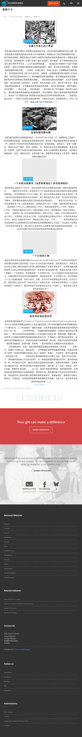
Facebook (7, 677)
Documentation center (12, 599)
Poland (6, 559)
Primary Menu (78, 3)
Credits (6, 716)
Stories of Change (10, 613)
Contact (7, 725)
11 (32, 398)
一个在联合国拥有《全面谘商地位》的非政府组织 (41, 183)
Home (4, 17)
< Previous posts (10, 388)
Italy (5, 546)
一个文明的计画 (40, 255)
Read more (41, 105)
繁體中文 (28, 17)
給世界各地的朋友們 (41, 316)
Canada (7, 528)
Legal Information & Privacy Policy (16, 721)
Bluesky (7, 681)
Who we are (8, 712)
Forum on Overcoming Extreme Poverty (19, 604)
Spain (6, 564)
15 (59, 398)
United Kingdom (10, 573)
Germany (7, 537)
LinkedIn (7, 690)
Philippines (8, 555)
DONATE (53, 3)
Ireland (6, 542)
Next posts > (26, 388)
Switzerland (8, 568)
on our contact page (22, 649)
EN (71, 3)
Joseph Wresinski (10, 608)
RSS (5, 686)
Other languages (16, 17)
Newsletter (8, 672)
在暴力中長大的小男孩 (41, 46)
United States (9, 577)
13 (46, 398)
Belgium (7, 524)
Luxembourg (9, 551)
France (6, 533)
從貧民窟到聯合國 (41, 132)
